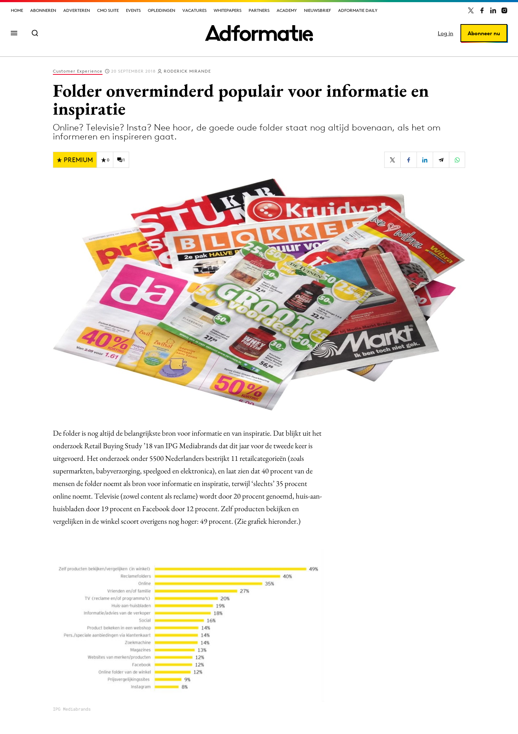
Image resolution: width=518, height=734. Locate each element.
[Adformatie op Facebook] (482, 10)
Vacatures (194, 10)
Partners (259, 10)
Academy (287, 10)
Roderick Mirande (187, 71)
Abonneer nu (484, 33)
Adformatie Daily (357, 10)
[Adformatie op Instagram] (504, 10)
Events (133, 10)
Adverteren (76, 10)
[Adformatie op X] (471, 10)
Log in (445, 33)
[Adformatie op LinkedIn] (493, 10)
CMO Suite (108, 10)
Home (17, 10)
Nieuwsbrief (317, 10)
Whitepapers (227, 10)
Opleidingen (161, 10)
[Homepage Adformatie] (259, 33)
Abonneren (43, 10)
